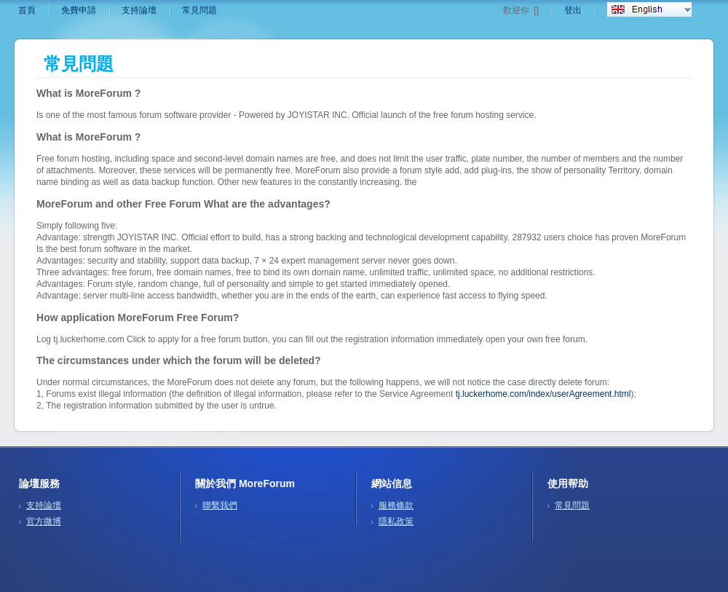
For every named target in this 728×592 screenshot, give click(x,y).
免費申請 (78, 10)
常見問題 (199, 10)
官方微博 (43, 521)
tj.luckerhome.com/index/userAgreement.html (543, 394)
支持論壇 (139, 10)
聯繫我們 (219, 505)
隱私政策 (396, 521)
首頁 (27, 10)
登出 (573, 10)
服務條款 (396, 505)
